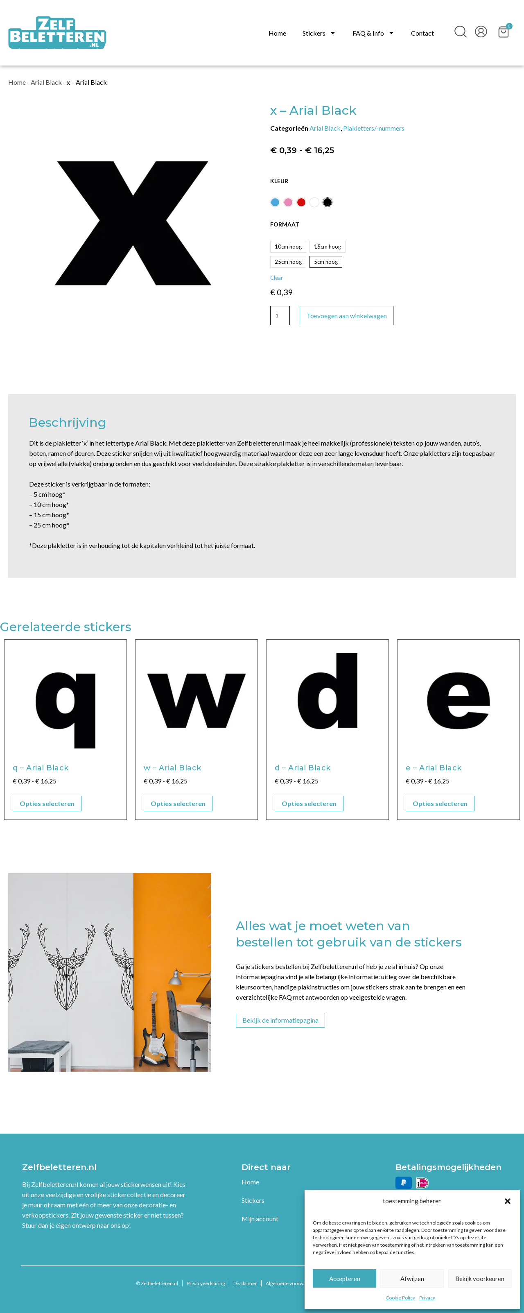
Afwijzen (412, 1278)
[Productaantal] (280, 315)
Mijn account (260, 1218)
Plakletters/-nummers (373, 128)
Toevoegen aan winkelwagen (347, 315)
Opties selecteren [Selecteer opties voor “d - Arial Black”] (309, 803)
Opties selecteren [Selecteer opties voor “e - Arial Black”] (440, 803)
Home (277, 33)
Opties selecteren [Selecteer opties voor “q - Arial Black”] (47, 803)
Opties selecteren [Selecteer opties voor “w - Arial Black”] (178, 803)
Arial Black (46, 82)
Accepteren (344, 1278)
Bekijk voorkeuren (479, 1278)
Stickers (319, 33)
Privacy (427, 1298)
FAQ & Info (373, 33)
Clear (276, 277)
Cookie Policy (400, 1298)
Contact (422, 33)
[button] (508, 1201)
